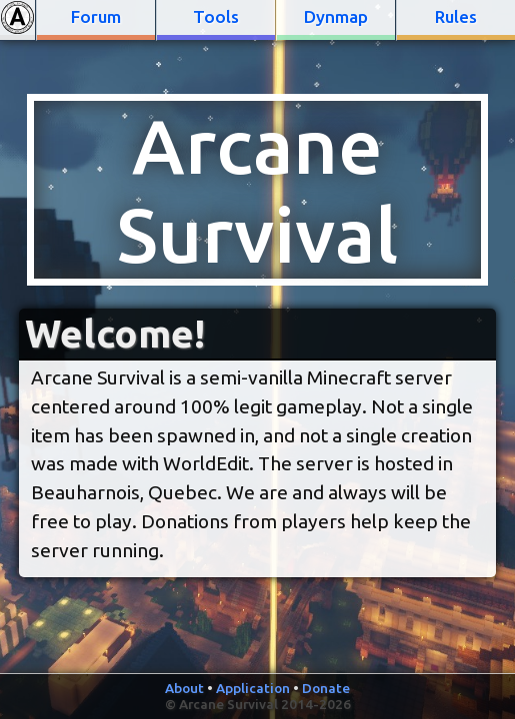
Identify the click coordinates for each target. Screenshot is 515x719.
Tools (216, 16)
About (184, 688)
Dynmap (336, 16)
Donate (326, 688)
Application (253, 688)
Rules (456, 16)
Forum (96, 16)
